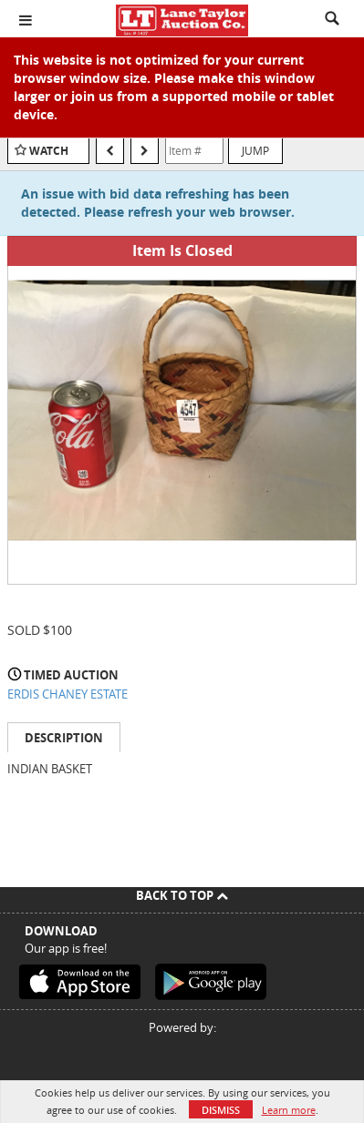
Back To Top (182, 895)
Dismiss (221, 1110)
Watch (48, 150)
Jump (255, 150)
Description (64, 738)
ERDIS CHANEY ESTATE (67, 694)
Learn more (289, 1110)
